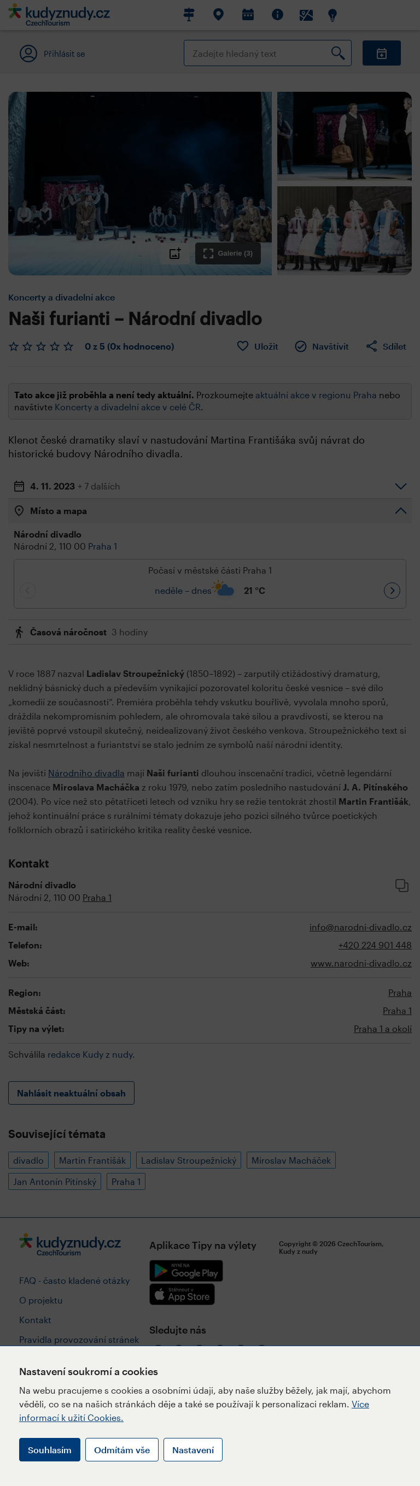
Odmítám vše (122, 1449)
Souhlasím (50, 1449)
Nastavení (193, 1449)
